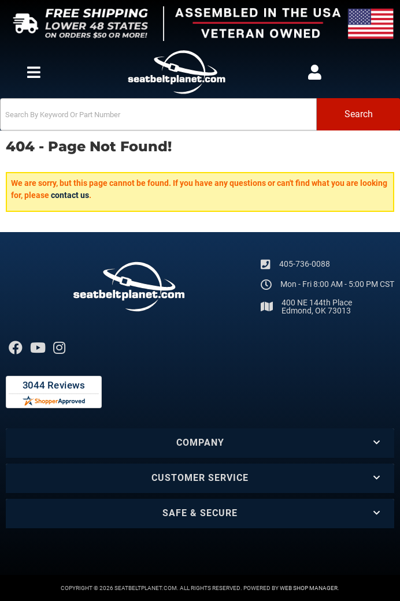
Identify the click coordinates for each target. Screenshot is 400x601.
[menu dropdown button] (34, 72)
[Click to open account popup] (315, 72)
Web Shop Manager (309, 588)
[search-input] (158, 114)
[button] (200, 114)
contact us (70, 195)
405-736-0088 (304, 263)
